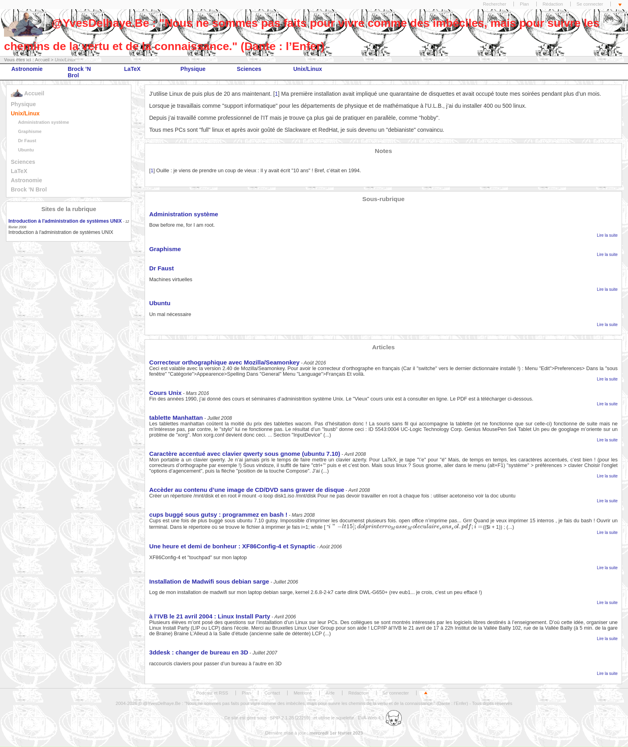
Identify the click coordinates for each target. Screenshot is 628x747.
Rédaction (553, 4)
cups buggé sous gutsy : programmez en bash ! (218, 514)
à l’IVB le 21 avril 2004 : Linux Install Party (209, 616)
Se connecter (590, 4)
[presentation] (405, 527)
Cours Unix (165, 392)
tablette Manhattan (176, 417)
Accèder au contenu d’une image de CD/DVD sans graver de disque (246, 489)
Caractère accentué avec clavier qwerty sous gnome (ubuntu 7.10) (244, 453)
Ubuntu (26, 149)
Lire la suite (607, 235)
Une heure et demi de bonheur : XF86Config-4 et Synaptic (232, 546)
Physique (193, 69)
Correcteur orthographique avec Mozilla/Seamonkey (224, 362)
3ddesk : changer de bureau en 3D (198, 652)
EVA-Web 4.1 (380, 718)
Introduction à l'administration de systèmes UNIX (65, 221)
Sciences (249, 69)
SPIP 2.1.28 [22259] (290, 717)
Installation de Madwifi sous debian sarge (209, 581)
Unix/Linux (307, 69)
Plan (524, 4)
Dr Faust (27, 140)
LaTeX (132, 69)
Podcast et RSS (212, 693)
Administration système (43, 122)
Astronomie (26, 69)
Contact (272, 693)
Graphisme (30, 131)
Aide (330, 693)
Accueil (42, 59)
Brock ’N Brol (79, 72)
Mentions (303, 693)
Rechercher (494, 4)
